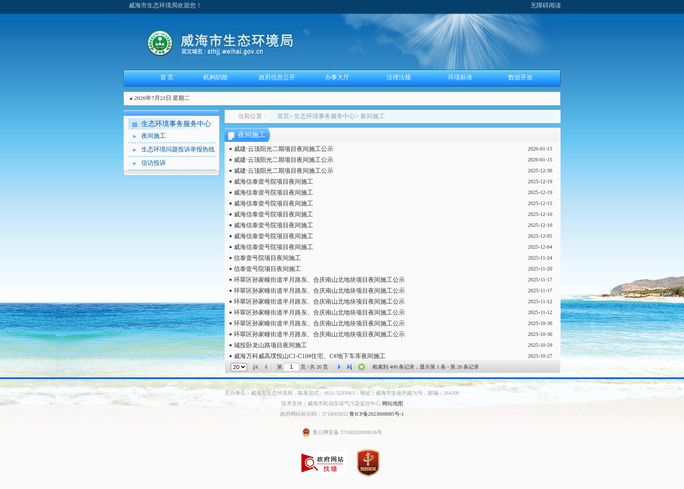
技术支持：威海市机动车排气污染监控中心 (331, 403)
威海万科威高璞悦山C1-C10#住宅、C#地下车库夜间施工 (310, 356)
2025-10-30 (540, 323)
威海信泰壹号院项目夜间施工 (273, 181)
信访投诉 (147, 163)
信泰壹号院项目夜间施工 (267, 258)
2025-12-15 (540, 203)
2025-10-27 (540, 356)
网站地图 (392, 403)
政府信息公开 (277, 77)
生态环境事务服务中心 (176, 123)
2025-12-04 (540, 247)
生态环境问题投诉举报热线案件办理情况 (171, 150)
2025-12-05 (540, 236)
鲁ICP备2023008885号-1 (376, 414)
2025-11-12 (540, 301)
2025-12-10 (540, 214)
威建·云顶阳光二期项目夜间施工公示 (283, 149)
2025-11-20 (540, 269)
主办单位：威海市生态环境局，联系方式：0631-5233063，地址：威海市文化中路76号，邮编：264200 (342, 393)
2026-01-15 (540, 149)
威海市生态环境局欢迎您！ (165, 5)
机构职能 (215, 77)
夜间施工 (147, 136)
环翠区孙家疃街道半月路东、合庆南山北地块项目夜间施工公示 (319, 280)
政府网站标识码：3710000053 (314, 414)
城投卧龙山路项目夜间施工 (270, 345)
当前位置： (253, 116)
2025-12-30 (540, 171)
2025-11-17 (540, 280)
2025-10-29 (540, 345)
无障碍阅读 (545, 5)
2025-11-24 (540, 258)
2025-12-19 (540, 181)
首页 (283, 116)
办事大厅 (337, 77)
